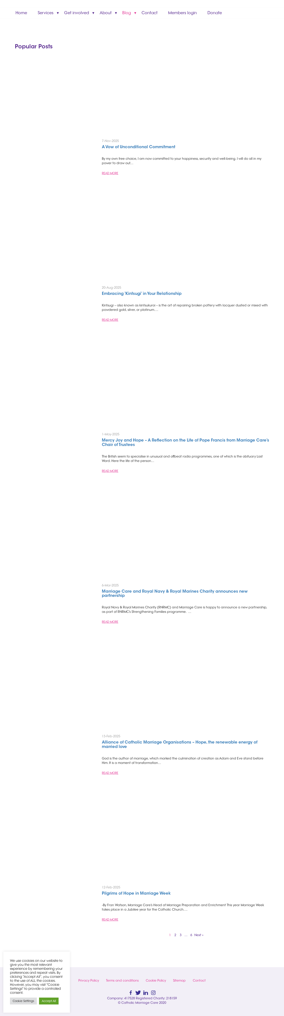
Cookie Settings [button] (23, 1001)
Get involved (76, 12)
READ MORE (110, 173)
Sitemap (179, 980)
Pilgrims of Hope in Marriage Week (136, 894)
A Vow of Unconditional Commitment (139, 147)
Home (21, 12)
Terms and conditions (122, 980)
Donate (214, 12)
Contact (150, 12)
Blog (126, 12)
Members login (182, 12)
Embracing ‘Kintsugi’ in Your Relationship (141, 294)
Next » (198, 935)
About (106, 12)
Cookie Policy (156, 980)
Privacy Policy (88, 980)
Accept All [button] (49, 1001)
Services (45, 12)
